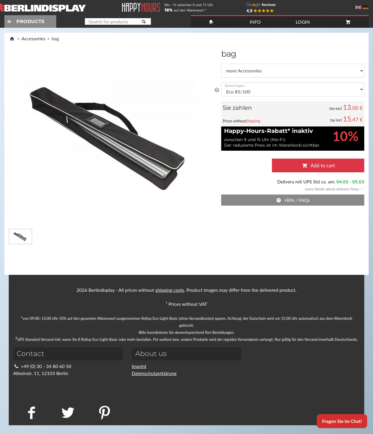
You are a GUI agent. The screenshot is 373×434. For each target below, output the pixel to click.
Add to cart (318, 165)
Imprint (139, 366)
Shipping (253, 121)
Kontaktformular (33, 387)
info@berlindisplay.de (38, 380)
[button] (332, 188)
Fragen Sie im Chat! (342, 421)
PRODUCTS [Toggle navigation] (25, 21)
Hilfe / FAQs (293, 200)
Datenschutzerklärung (154, 373)
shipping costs (169, 290)
